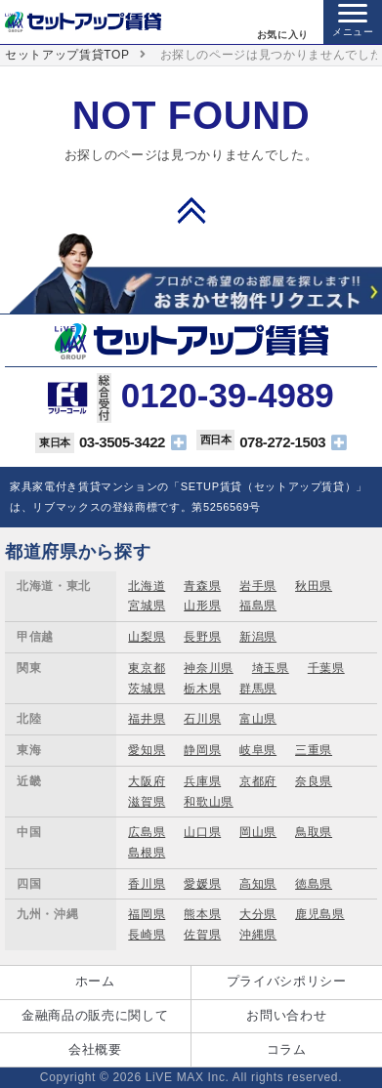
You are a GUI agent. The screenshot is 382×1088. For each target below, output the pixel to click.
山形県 (202, 605)
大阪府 (146, 781)
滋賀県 (146, 802)
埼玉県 (270, 668)
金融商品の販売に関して (94, 1015)
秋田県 (313, 586)
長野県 (202, 637)
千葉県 (326, 668)
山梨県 (146, 637)
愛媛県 (202, 884)
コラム (287, 1049)
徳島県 (313, 884)
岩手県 (257, 586)
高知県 (257, 884)
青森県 (202, 586)
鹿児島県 (320, 914)
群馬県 (257, 688)
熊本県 (202, 914)
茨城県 (146, 688)
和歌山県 (208, 802)
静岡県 (202, 750)
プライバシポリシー (287, 981)
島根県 (146, 852)
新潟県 (257, 637)
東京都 (146, 668)
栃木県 (202, 688)
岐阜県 (257, 750)
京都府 (257, 781)
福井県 (146, 719)
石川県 (202, 719)
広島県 (146, 832)
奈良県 (313, 781)
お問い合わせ (286, 1015)
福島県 (257, 605)
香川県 (146, 884)
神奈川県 (208, 668)
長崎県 (146, 935)
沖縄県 (257, 935)
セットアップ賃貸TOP (67, 55)
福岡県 (146, 914)
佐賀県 (202, 935)
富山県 (257, 719)
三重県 (313, 750)
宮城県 (146, 605)
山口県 (202, 832)
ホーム (95, 981)
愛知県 (146, 750)
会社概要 (95, 1049)
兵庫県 (202, 781)
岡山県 (257, 832)
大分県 (257, 914)
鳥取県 (313, 832)
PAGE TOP (191, 210)
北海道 (146, 586)
